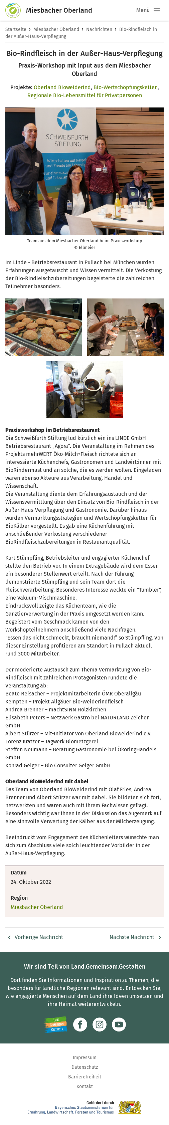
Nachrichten (99, 29)
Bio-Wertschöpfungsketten (126, 87)
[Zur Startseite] (15, 10)
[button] (157, 10)
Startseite (15, 29)
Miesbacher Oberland (56, 29)
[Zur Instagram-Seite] (100, 1024)
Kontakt (84, 1086)
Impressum (85, 1057)
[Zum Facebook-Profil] (80, 1024)
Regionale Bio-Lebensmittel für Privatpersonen (84, 95)
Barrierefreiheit (84, 1077)
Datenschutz (84, 1067)
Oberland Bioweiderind (62, 87)
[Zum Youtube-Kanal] (119, 1024)
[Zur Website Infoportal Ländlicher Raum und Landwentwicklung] (55, 1024)
